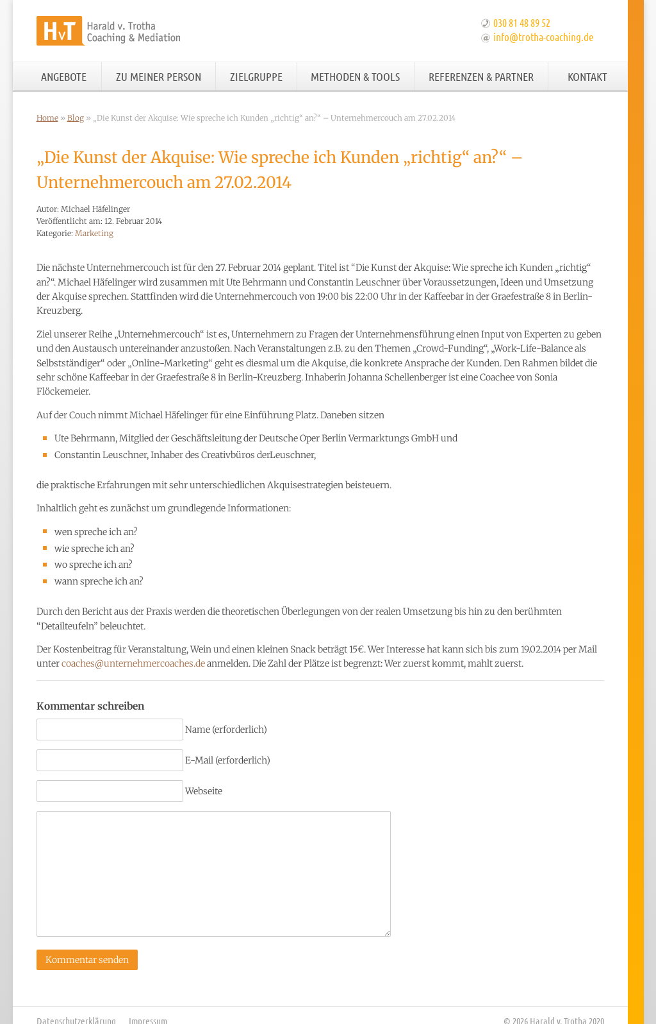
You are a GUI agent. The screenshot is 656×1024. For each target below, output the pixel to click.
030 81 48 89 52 (521, 22)
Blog (75, 118)
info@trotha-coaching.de (543, 36)
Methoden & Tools (355, 76)
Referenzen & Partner (481, 76)
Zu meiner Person (158, 76)
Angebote (63, 76)
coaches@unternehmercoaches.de (133, 663)
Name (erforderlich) (226, 729)
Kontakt (587, 76)
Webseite (203, 791)
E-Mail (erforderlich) (227, 760)
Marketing (94, 233)
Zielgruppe (256, 76)
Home (47, 118)
